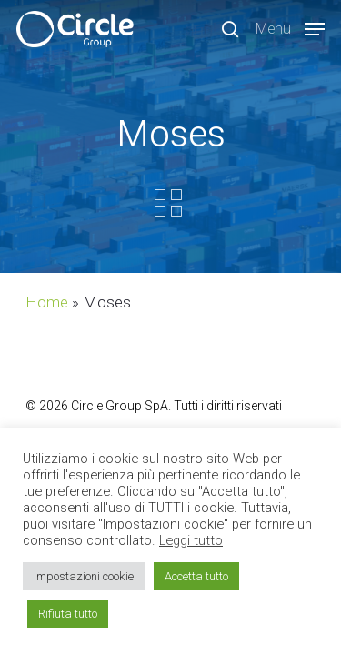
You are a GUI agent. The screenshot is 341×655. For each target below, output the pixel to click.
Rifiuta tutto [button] (67, 613)
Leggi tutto (191, 540)
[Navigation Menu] (290, 27)
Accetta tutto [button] (196, 576)
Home (46, 302)
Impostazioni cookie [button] (84, 576)
